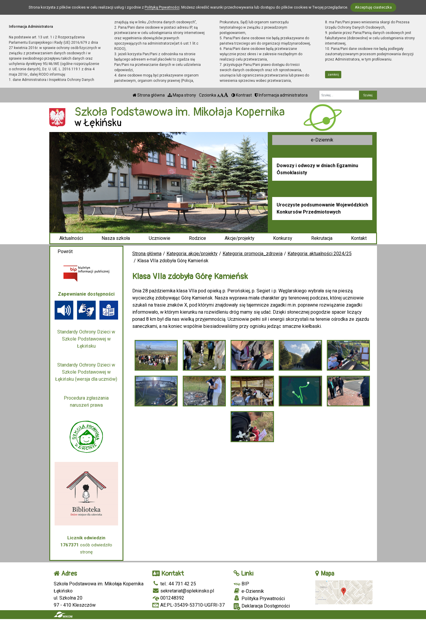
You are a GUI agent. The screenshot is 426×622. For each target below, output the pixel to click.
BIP (241, 584)
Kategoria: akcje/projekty (192, 253)
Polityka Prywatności (259, 598)
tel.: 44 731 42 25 (174, 584)
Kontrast (241, 95)
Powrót (65, 251)
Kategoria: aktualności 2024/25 (320, 253)
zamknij (333, 74)
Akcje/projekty (239, 238)
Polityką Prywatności (162, 7)
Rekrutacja (321, 238)
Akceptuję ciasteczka (373, 7)
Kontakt (359, 238)
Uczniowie (159, 238)
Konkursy (282, 238)
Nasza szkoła (116, 238)
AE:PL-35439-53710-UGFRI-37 (188, 605)
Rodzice (197, 238)
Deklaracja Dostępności (262, 606)
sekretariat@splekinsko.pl (183, 591)
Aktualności (71, 238)
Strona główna (149, 95)
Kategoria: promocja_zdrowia (253, 253)
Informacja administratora (281, 95)
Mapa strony (182, 95)
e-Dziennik (322, 140)
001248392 (168, 598)
